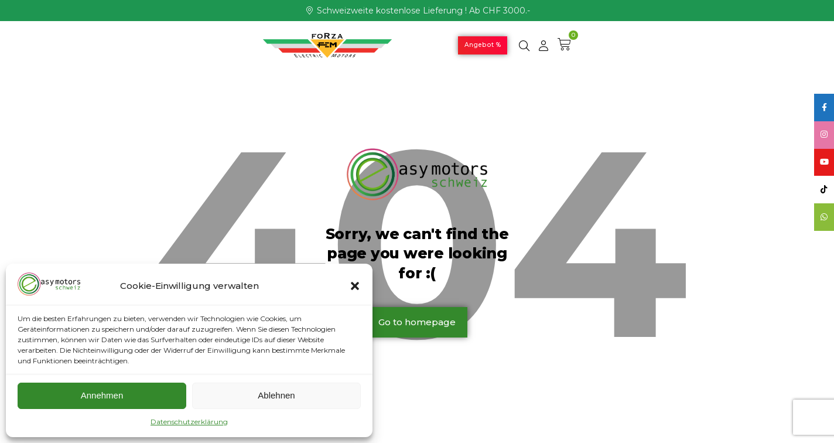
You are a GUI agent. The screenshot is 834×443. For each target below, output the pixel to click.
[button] (355, 286)
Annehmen (102, 395)
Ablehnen (276, 395)
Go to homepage (417, 322)
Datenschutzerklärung (189, 421)
